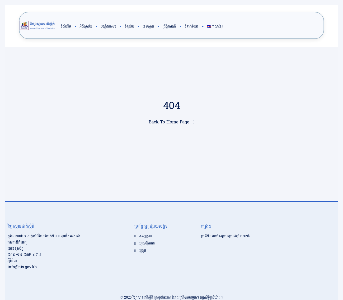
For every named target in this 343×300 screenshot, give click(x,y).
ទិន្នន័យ (129, 26)
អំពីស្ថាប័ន (86, 26)
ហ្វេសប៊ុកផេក (147, 234)
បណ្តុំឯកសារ (108, 26)
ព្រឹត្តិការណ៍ (169, 26)
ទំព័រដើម (66, 26)
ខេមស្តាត (148, 26)
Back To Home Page (169, 122)
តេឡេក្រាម (145, 227)
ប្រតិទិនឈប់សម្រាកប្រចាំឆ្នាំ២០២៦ (226, 226)
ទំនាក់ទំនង (191, 26)
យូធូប (142, 241)
